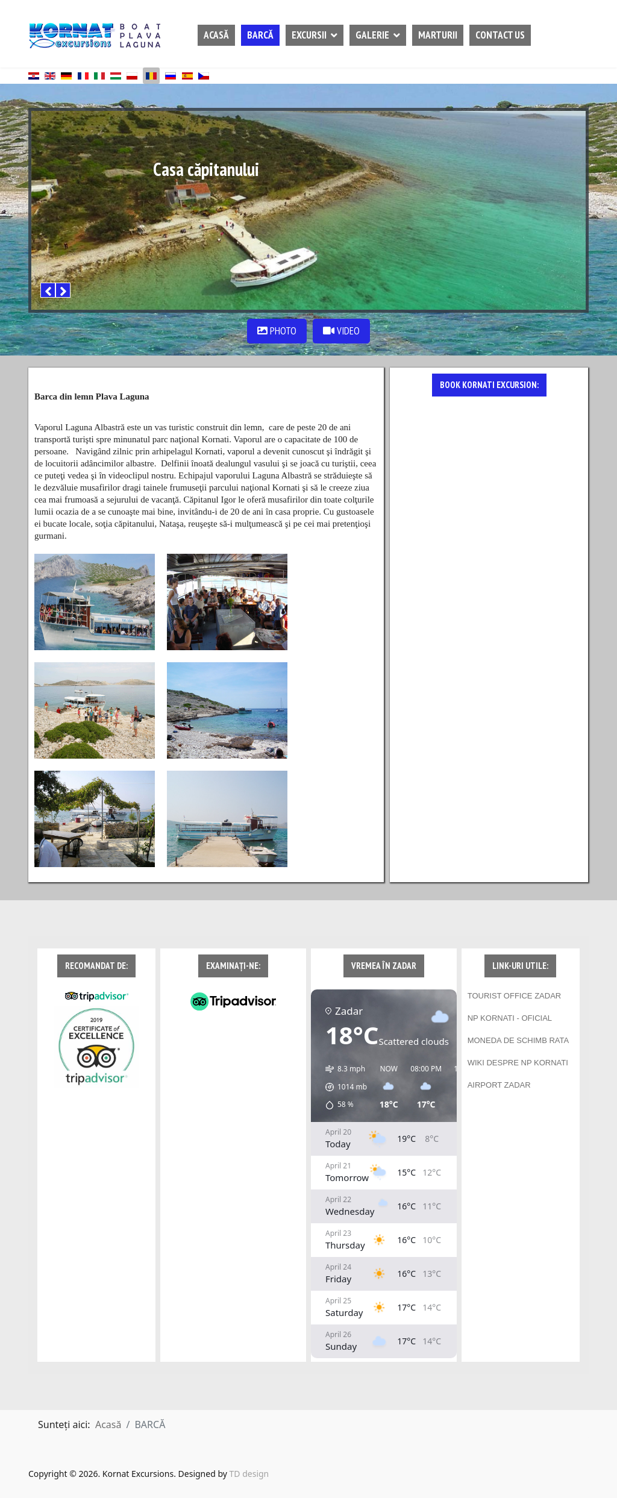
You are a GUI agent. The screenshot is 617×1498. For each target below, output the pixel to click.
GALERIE (372, 35)
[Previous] (47, 290)
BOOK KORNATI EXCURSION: (489, 384)
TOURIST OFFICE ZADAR (515, 995)
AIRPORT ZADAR (499, 1084)
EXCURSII (309, 35)
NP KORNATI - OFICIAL (510, 1018)
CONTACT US (500, 35)
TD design (249, 1473)
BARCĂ (260, 35)
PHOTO (276, 330)
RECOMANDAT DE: (96, 965)
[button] (342, 1087)
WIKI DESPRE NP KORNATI (518, 1062)
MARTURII (437, 35)
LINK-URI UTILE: (520, 965)
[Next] (62, 290)
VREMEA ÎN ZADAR (383, 965)
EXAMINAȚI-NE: (233, 965)
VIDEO (341, 330)
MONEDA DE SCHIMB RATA (518, 1040)
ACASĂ (216, 35)
